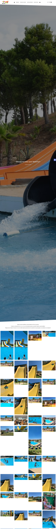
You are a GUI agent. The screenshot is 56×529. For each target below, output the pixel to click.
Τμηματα (17, 2)
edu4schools (36, 2)
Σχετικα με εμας (30, 2)
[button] (55, 160)
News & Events (28, 164)
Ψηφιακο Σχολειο (23, 2)
